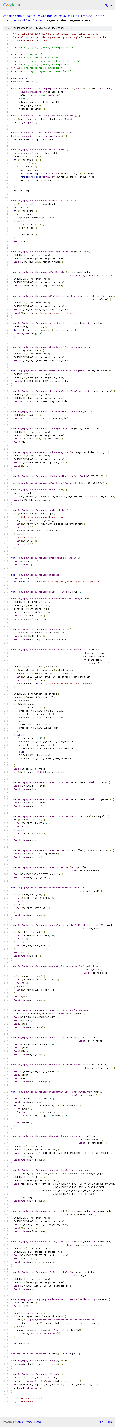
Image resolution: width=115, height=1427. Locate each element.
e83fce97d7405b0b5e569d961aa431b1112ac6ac (59, 16)
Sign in (108, 5)
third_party (11, 20)
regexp (39, 20)
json (109, 1421)
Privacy (28, 1421)
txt (101, 1421)
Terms (37, 1421)
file (69, 28)
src (100, 16)
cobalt (7, 16)
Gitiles (19, 1421)
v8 (23, 20)
